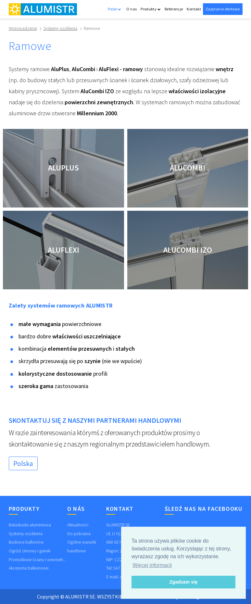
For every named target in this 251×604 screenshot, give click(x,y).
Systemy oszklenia (60, 28)
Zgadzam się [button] (183, 582)
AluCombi (187, 168)
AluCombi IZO (187, 250)
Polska (23, 463)
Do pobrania (79, 533)
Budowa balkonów (26, 542)
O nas (131, 8)
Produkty (151, 8)
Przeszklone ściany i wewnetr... (37, 559)
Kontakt (194, 8)
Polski (114, 8)
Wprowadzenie (23, 28)
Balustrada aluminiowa (30, 525)
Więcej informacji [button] (152, 565)
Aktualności (77, 525)
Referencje (174, 8)
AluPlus (63, 168)
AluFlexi (63, 250)
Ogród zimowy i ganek (29, 551)
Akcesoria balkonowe (28, 568)
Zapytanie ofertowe (223, 8)
